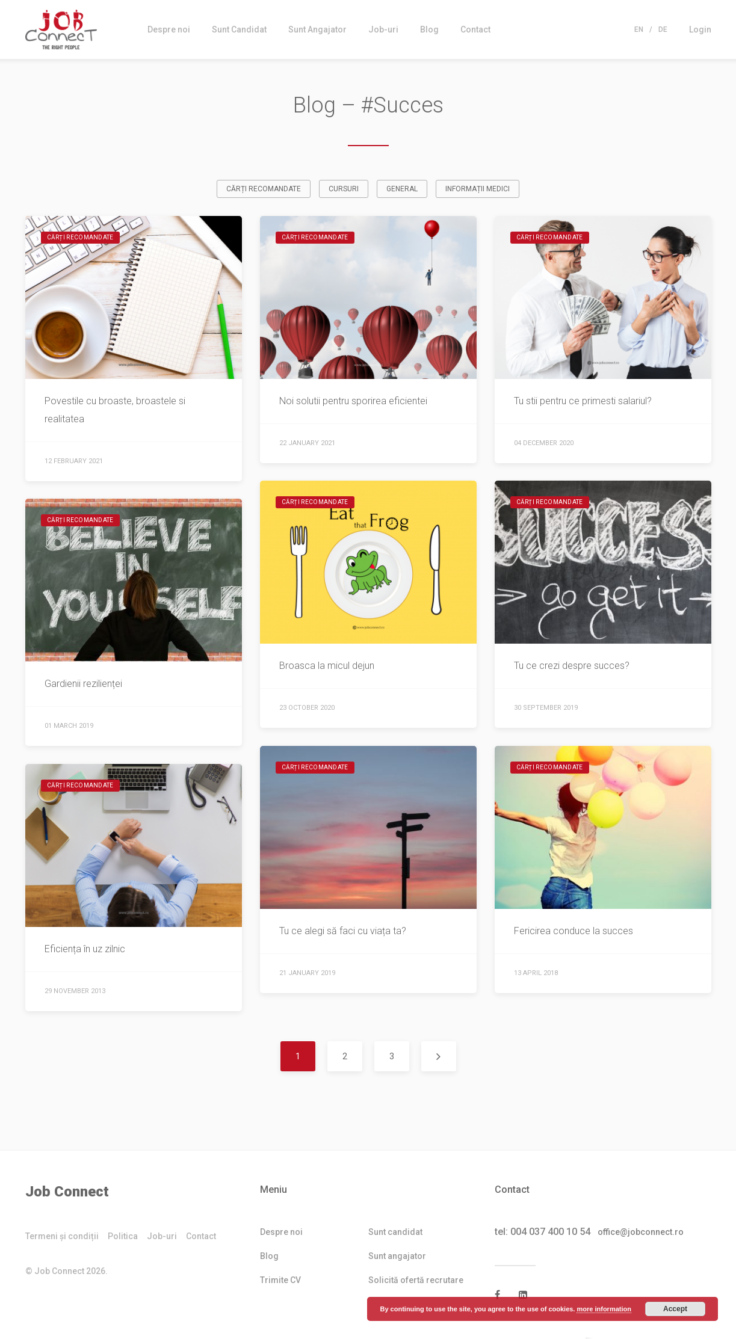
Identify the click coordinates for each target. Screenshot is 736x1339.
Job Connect (67, 1193)
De (662, 29)
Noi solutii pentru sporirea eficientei (353, 402)
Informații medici (477, 190)
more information (604, 1309)
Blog (429, 29)
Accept (675, 1309)
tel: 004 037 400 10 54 (542, 1233)
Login (700, 29)
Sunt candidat (395, 1234)
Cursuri (344, 190)
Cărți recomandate (263, 190)
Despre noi (168, 29)
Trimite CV (280, 1282)
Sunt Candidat (239, 29)
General (402, 190)
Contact (475, 29)
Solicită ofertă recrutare (415, 1282)
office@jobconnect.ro (648, 1234)
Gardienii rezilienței (83, 685)
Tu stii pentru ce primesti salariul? (583, 402)
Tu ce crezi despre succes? (571, 667)
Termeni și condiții (62, 1238)
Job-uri (383, 29)
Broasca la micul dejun (329, 667)
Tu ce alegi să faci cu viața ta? (342, 932)
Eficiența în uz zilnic (85, 950)
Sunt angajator (397, 1258)
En (638, 29)
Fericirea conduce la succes (573, 932)
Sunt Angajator (317, 29)
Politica (123, 1238)
